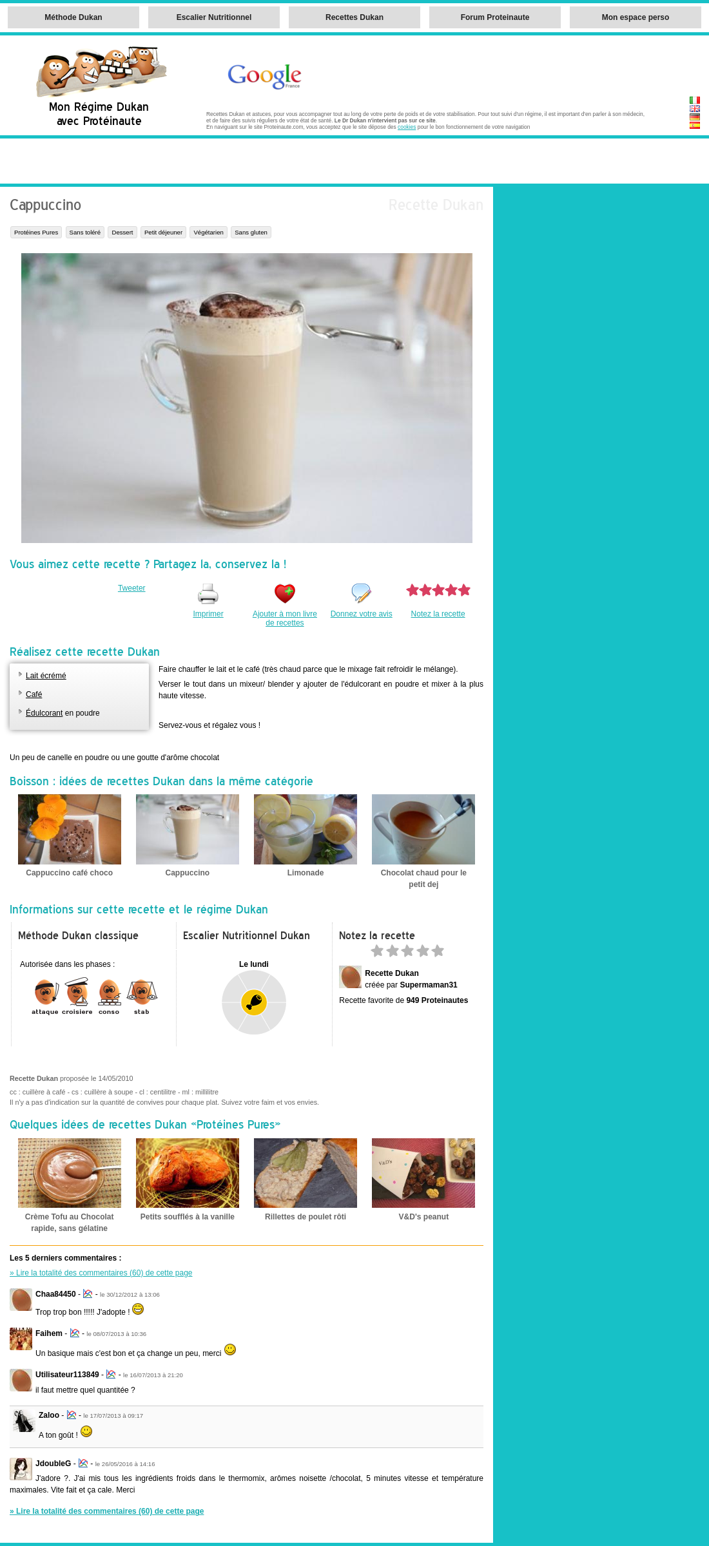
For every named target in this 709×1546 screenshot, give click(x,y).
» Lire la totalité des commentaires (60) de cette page (101, 1272)
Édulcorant (44, 713)
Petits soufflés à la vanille (188, 1216)
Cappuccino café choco (69, 872)
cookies (407, 127)
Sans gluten (251, 232)
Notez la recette (438, 613)
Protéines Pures (36, 232)
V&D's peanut (424, 1216)
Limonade (305, 872)
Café (34, 694)
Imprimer (208, 613)
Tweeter (132, 588)
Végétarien (208, 232)
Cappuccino (188, 872)
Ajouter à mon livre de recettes (285, 618)
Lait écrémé (46, 675)
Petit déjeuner (163, 232)
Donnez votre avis (362, 613)
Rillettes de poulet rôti (305, 1216)
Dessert (122, 232)
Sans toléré (85, 232)
